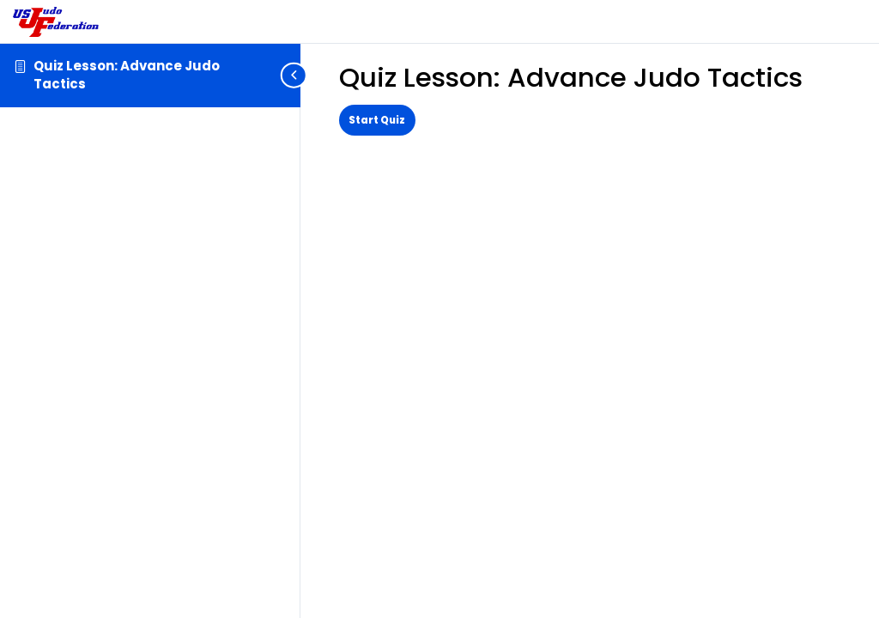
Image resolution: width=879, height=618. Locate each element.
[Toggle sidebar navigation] (295, 75)
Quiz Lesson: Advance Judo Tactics (126, 74)
